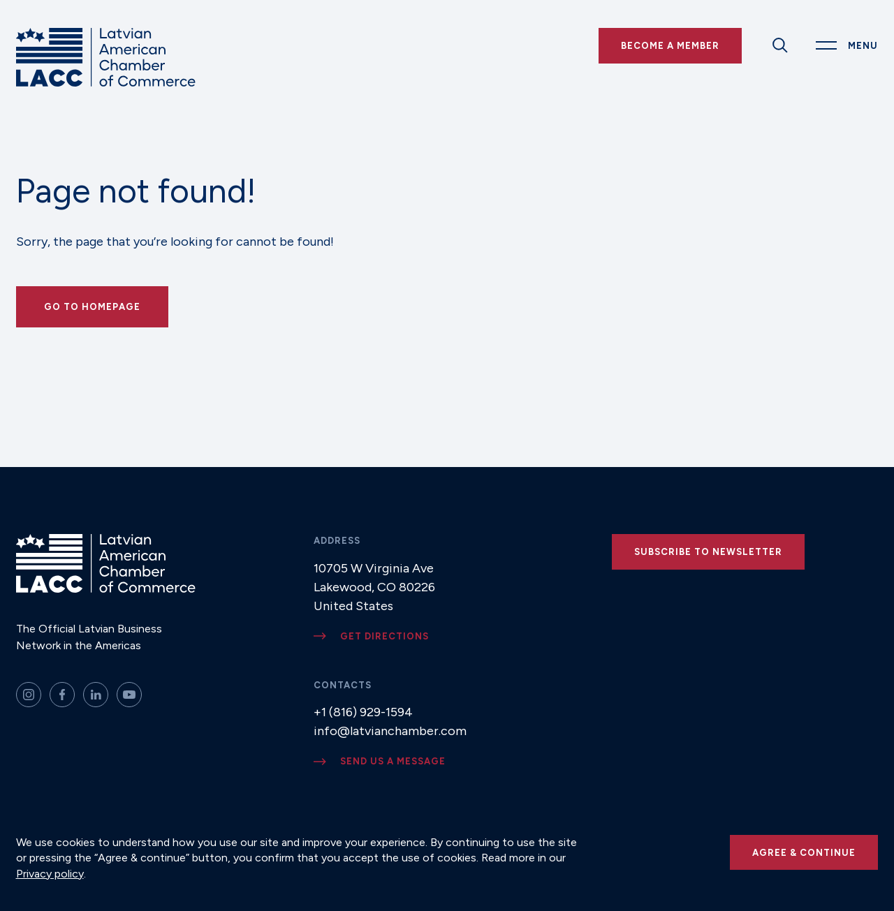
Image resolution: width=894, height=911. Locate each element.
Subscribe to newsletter (708, 552)
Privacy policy (50, 873)
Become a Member (670, 45)
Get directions (384, 636)
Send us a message (393, 761)
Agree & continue (804, 852)
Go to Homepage (92, 307)
